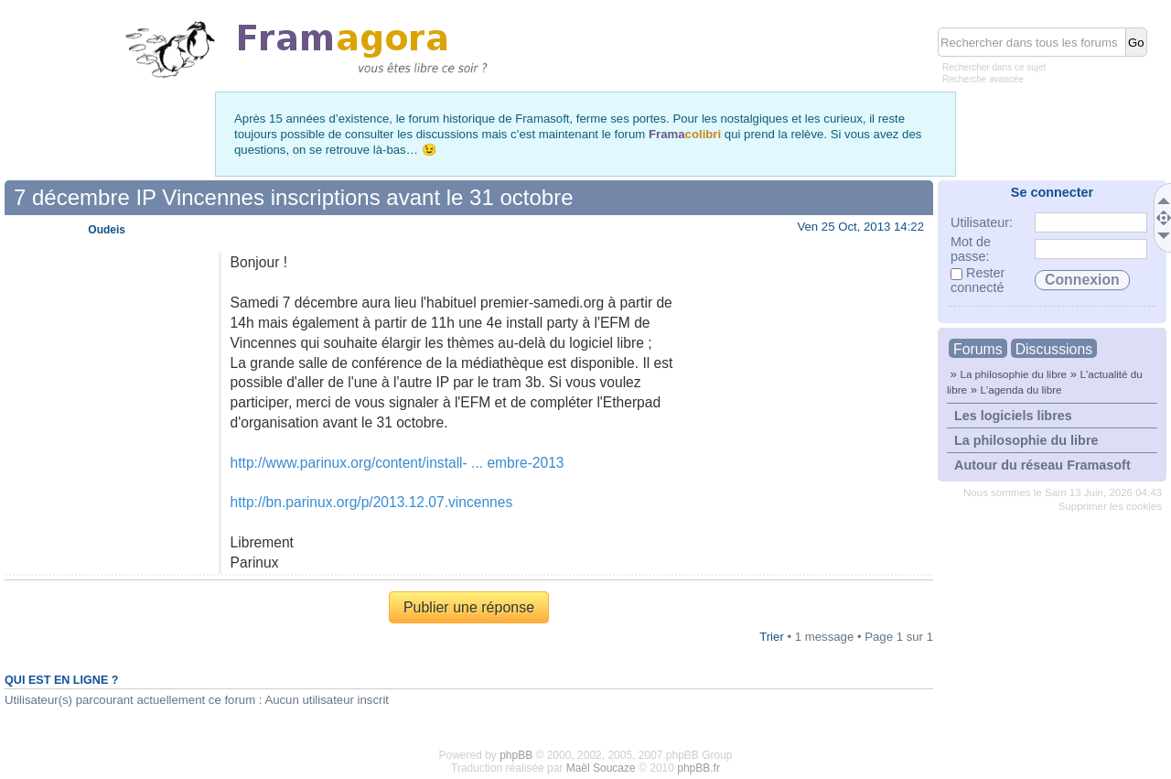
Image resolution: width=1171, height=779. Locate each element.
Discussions (1053, 349)
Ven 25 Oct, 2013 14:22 (860, 226)
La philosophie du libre (1013, 374)
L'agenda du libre (1020, 389)
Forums (978, 349)
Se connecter (1052, 192)
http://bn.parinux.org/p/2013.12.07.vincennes (372, 502)
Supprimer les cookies (1110, 506)
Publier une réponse (468, 607)
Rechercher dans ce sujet (994, 67)
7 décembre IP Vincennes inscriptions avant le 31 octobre (293, 197)
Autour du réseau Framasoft (1042, 465)
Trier (771, 637)
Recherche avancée (983, 79)
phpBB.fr (698, 768)
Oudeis (106, 229)
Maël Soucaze (601, 768)
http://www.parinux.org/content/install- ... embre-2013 (397, 463)
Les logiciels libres (1013, 415)
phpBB (516, 755)
